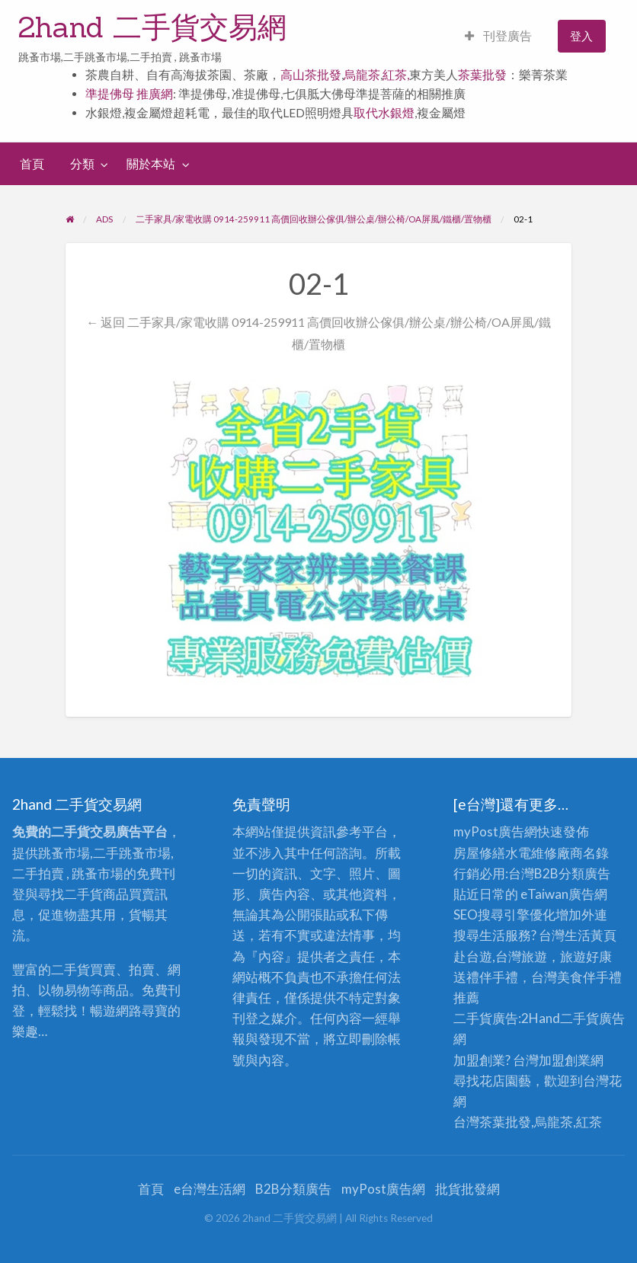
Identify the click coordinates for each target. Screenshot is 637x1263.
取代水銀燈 (384, 113)
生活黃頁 (590, 935)
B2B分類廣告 (293, 1189)
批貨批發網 (467, 1189)
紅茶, (396, 75)
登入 (581, 36)
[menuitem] (498, 36)
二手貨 (579, 1018)
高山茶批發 (310, 75)
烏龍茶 (362, 75)
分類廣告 (584, 873)
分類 (82, 164)
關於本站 (150, 164)
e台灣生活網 (209, 1189)
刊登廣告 (498, 36)
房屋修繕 (479, 853)
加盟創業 (565, 1060)
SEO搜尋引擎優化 (504, 914)
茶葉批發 (482, 75)
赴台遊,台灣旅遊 (500, 956)
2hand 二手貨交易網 (152, 26)
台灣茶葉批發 (492, 1122)
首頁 (32, 164)
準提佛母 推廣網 (129, 94)
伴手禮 (602, 977)
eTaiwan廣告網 (563, 894)
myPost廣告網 (495, 831)
